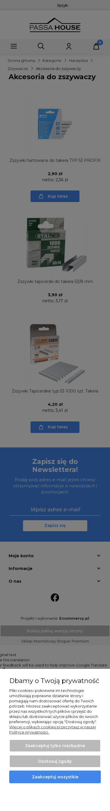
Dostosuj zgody (55, 761)
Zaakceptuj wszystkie (55, 776)
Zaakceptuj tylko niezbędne (55, 745)
